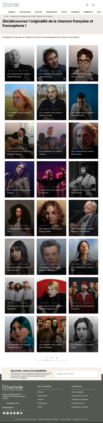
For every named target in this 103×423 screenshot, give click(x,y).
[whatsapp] (18, 413)
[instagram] (7, 413)
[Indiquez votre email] (74, 374)
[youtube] (21, 413)
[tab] (4, 12)
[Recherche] (87, 4)
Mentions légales (65, 419)
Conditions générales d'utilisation (48, 419)
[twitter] (14, 413)
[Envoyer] (95, 374)
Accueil (6, 16)
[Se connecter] (96, 4)
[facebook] (4, 413)
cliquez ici (23, 378)
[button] (19, 63)
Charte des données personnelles (25, 419)
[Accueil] (10, 5)
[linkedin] (11, 413)
